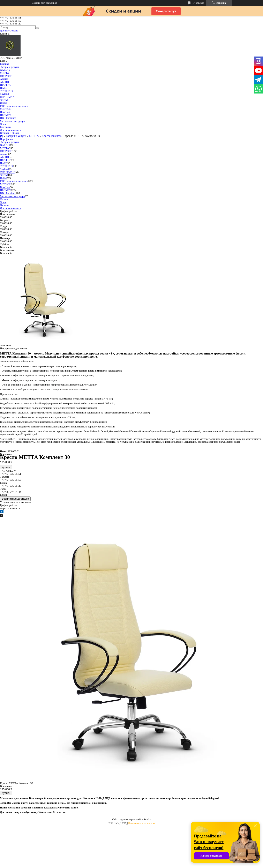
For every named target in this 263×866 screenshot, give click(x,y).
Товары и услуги (9, 66)
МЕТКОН (5, 108)
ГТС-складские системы (14, 105)
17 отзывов (198, 2)
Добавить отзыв (9, 30)
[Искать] (37, 28)
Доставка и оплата (10, 130)
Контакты (5, 126)
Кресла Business (51, 136)
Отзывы (4, 205)
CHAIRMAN (7, 96)
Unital (3, 102)
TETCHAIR (6, 90)
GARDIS (5, 69)
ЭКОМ (4, 100)
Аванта (4, 78)
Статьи (4, 199)
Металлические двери (12, 120)
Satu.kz (147, 819)
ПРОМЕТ (5, 115)
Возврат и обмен (9, 132)
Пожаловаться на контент (141, 823)
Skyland (4, 93)
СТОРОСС (6, 75)
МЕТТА (4, 72)
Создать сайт (38, 2)
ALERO (4, 81)
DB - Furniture (8, 117)
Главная (4, 63)
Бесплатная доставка (15, 498)
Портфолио (6, 139)
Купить (6, 467)
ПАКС (3, 87)
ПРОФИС (5, 84)
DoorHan (5, 111)
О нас (3, 124)
